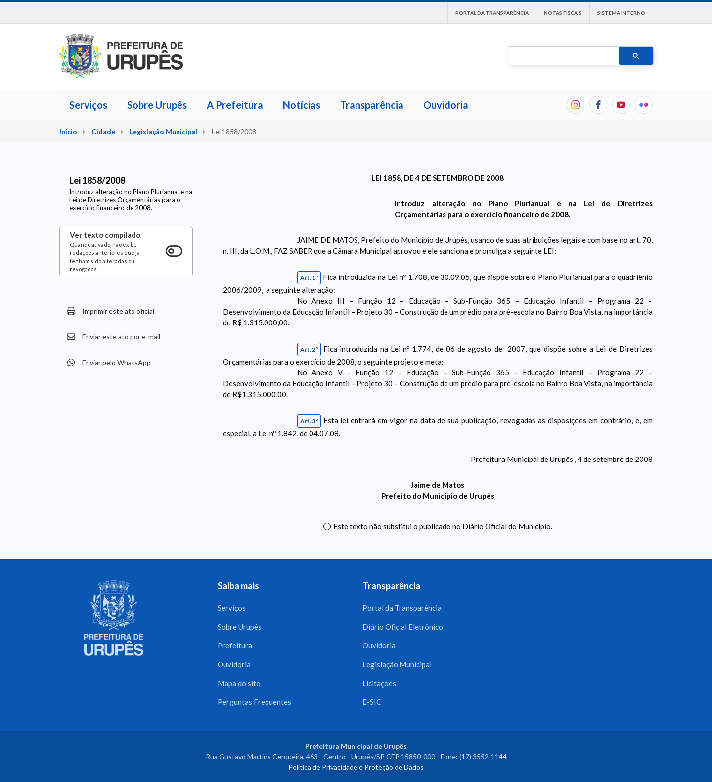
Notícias (301, 105)
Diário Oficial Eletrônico (402, 626)
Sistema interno (621, 13)
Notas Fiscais (563, 13)
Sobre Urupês (157, 105)
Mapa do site (239, 683)
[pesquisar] (563, 56)
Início (68, 131)
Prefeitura (235, 645)
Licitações (379, 683)
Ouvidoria (445, 105)
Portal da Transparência (492, 13)
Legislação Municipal (163, 131)
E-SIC (371, 701)
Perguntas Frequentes (254, 701)
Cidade (103, 131)
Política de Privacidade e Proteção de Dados (356, 767)
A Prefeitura (235, 105)
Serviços (88, 105)
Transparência (371, 105)
